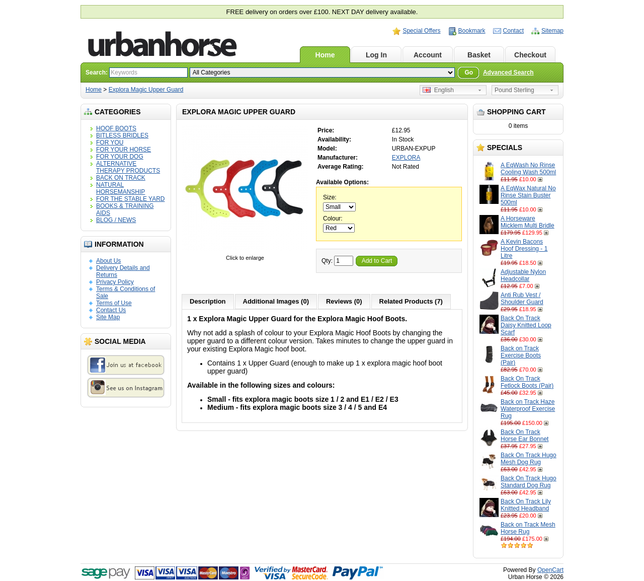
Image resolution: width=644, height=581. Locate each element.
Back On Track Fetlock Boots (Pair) (527, 382)
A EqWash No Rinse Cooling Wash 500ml (528, 169)
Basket (479, 55)
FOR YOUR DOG (119, 156)
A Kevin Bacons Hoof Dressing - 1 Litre (524, 248)
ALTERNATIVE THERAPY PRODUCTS (128, 167)
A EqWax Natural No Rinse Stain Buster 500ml (528, 195)
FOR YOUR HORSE (123, 149)
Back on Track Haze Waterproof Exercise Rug (528, 408)
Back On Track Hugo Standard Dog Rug (528, 482)
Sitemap (552, 30)
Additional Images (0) (276, 301)
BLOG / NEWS (116, 220)
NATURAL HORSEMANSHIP (120, 188)
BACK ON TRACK (120, 177)
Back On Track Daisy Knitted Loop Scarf (526, 325)
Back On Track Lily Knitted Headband (526, 505)
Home (325, 55)
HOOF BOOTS (116, 128)
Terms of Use (114, 303)
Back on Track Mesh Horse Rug (528, 528)
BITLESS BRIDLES (122, 135)
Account (428, 55)
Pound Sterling (514, 90)
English (438, 90)
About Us (108, 260)
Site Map (108, 317)
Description (208, 301)
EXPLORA (406, 157)
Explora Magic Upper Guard (146, 89)
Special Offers (421, 30)
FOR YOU (109, 142)
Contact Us (111, 310)
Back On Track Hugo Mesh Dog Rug (528, 459)
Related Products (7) (411, 301)
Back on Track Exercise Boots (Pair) (521, 355)
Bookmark (472, 30)
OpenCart (550, 569)
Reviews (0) (344, 301)
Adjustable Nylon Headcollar (523, 275)
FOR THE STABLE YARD (130, 198)
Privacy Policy (115, 281)
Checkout (530, 55)
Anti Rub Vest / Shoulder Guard (522, 299)
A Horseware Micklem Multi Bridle (527, 222)
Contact (513, 30)
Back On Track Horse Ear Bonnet (524, 435)
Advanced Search (508, 72)
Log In (376, 55)
